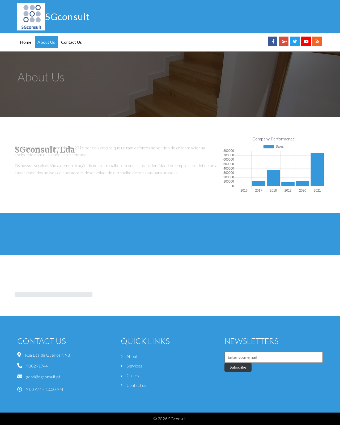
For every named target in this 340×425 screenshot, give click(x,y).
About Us (46, 42)
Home (25, 42)
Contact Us (71, 42)
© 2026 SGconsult (170, 418)
